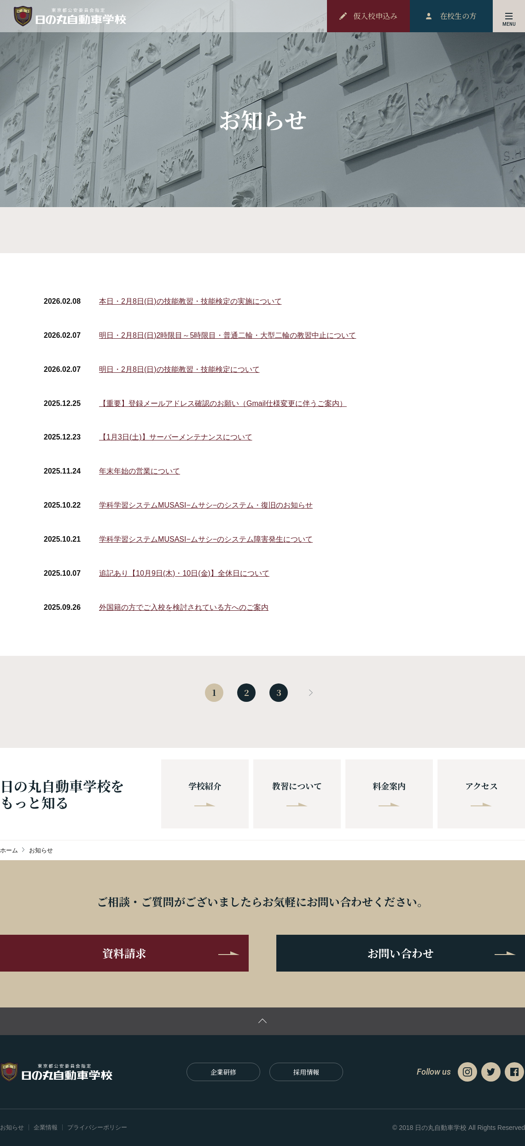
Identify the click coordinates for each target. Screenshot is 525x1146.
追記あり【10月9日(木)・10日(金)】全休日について (184, 573)
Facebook (514, 1072)
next (311, 692)
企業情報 (46, 1127)
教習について (297, 793)
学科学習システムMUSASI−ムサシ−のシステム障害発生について (206, 539)
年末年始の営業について (139, 471)
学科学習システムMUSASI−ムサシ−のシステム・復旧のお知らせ (206, 505)
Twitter (491, 1072)
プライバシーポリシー (97, 1127)
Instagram (467, 1072)
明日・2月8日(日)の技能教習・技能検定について (179, 369)
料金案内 (389, 793)
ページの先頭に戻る (262, 1021)
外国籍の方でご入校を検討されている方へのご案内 (183, 607)
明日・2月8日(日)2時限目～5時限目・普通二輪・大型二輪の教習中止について (227, 335)
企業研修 (223, 1072)
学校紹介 (205, 793)
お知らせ (12, 1127)
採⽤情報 (306, 1072)
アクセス (481, 793)
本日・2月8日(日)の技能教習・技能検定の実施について (190, 301)
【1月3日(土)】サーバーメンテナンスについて (175, 437)
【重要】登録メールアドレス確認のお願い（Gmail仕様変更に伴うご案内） (223, 403)
